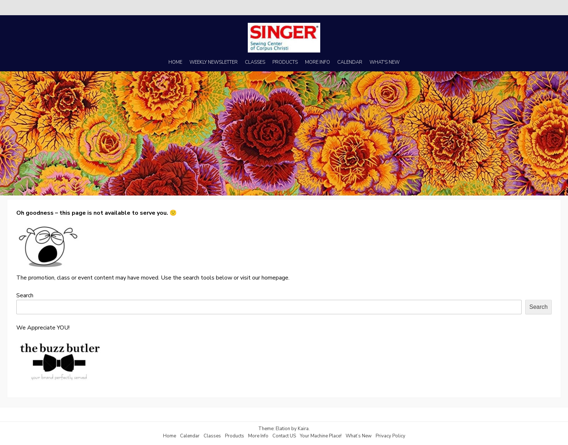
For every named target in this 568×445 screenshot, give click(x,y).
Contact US (284, 436)
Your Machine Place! (321, 436)
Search (24, 295)
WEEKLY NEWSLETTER (213, 62)
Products (234, 436)
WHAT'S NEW (384, 62)
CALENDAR (349, 62)
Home (169, 436)
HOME (175, 62)
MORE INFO (317, 62)
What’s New (359, 436)
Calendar (190, 436)
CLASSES (255, 62)
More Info (258, 436)
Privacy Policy (390, 436)
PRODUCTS (285, 62)
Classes (212, 436)
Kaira (303, 428)
